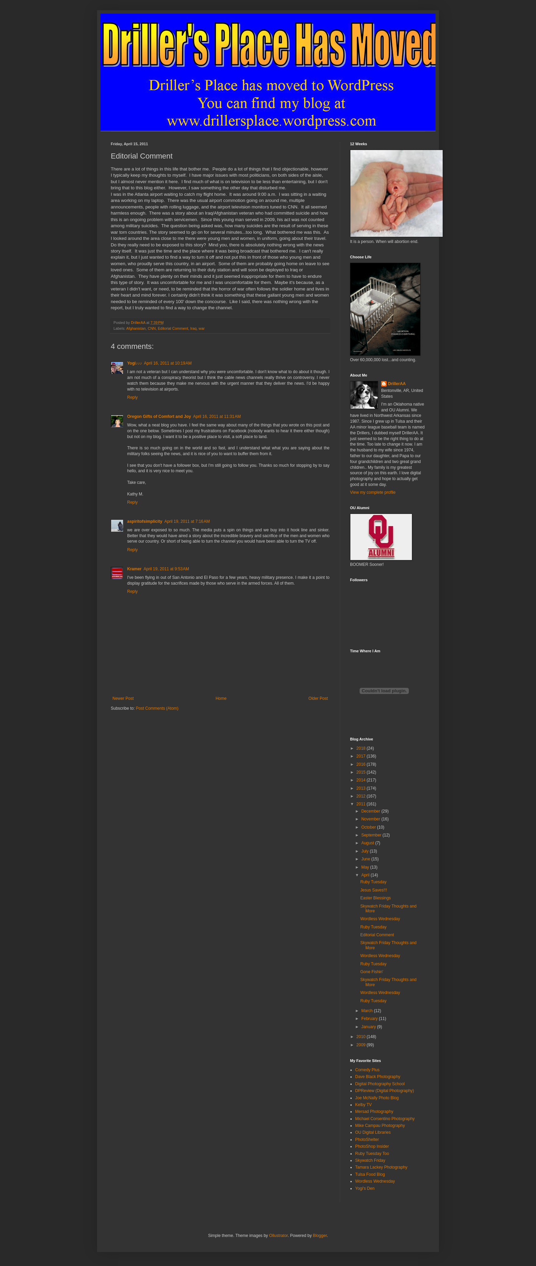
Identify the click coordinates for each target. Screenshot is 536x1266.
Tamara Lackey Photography (381, 1167)
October (369, 827)
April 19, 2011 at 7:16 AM (187, 521)
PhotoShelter (367, 1139)
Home (221, 698)
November (371, 819)
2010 (362, 1036)
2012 (362, 796)
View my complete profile (373, 492)
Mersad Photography (374, 1111)
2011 (362, 804)
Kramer (134, 569)
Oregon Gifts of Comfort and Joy (159, 416)
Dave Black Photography (377, 1076)
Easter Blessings (375, 898)
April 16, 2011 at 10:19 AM (168, 363)
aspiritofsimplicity (144, 521)
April (366, 875)
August (368, 843)
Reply (132, 397)
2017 (362, 756)
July (365, 851)
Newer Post (123, 698)
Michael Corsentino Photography (385, 1118)
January (369, 1026)
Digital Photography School (380, 1083)
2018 (362, 748)
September (372, 835)
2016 (362, 764)
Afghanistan (136, 328)
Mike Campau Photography (380, 1125)
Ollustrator (278, 1235)
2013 (362, 788)
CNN (152, 328)
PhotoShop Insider (372, 1146)
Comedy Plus (367, 1069)
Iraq (193, 328)
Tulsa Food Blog (370, 1174)
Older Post (318, 698)
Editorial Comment (173, 328)
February (370, 1018)
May (365, 867)
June (366, 859)
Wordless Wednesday (380, 918)
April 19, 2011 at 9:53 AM (166, 569)
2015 (362, 772)
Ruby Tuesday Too (372, 1153)
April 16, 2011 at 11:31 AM (217, 416)
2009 (362, 1045)
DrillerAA (397, 383)
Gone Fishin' (371, 971)
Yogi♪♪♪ (134, 363)
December (371, 811)
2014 (362, 780)
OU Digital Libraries (373, 1132)
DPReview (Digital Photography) (384, 1090)
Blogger (320, 1235)
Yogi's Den (365, 1188)
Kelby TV (363, 1104)
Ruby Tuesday (373, 882)
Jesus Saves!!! (373, 890)
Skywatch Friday (370, 1160)
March (367, 1010)
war (201, 328)
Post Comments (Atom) (157, 708)
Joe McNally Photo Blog (377, 1097)
